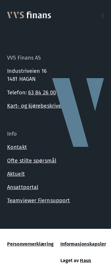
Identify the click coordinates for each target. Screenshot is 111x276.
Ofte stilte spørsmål (31, 160)
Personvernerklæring (30, 244)
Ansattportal (22, 187)
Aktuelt (16, 174)
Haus (85, 260)
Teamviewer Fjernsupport (38, 200)
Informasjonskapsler (83, 244)
